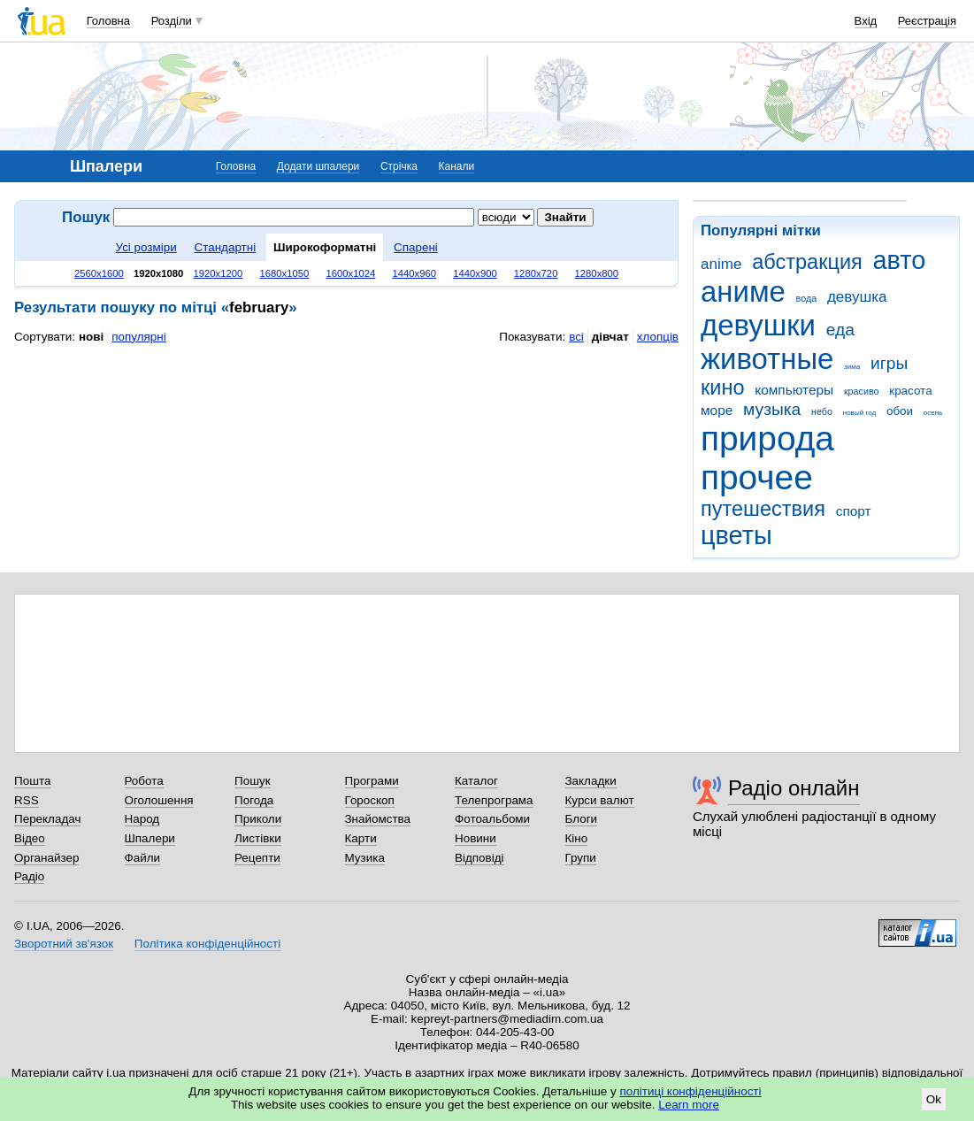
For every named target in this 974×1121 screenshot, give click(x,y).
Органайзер (46, 857)
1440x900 (475, 273)
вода (806, 298)
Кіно (576, 838)
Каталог (476, 780)
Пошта (32, 780)
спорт (853, 510)
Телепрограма (494, 800)
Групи (580, 857)
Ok (933, 1099)
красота (910, 390)
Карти (361, 838)
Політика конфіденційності (207, 943)
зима (852, 367)
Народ (142, 818)
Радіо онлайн (794, 788)
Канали (457, 166)
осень (933, 413)
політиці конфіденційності (691, 1091)
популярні (138, 336)
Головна (108, 20)
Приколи (257, 818)
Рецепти (257, 857)
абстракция (807, 261)
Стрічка (399, 166)
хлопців (658, 336)
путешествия (763, 508)
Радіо (29, 876)
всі (576, 336)
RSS (26, 800)
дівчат (610, 336)
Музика (365, 857)
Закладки (591, 780)
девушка (857, 296)
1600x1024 (350, 273)
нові (91, 336)
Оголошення (159, 800)
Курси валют (599, 800)
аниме (743, 291)
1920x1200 (217, 273)
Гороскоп (370, 800)
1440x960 (414, 273)
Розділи (171, 20)
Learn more (688, 1104)
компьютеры (794, 389)
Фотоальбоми (492, 818)
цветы (736, 535)
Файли (143, 857)
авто (899, 260)
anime (721, 264)
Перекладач (47, 818)
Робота (144, 780)
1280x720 (536, 273)
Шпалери (150, 838)
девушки (758, 325)
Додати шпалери (318, 166)
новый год (859, 413)
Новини (475, 838)
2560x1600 (99, 273)
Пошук (252, 780)
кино (723, 387)
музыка (772, 409)
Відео (29, 838)
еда (840, 329)
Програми (372, 780)
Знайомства (378, 818)
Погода (253, 800)
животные (767, 358)
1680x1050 (284, 273)
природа (767, 438)
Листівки (257, 838)
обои (899, 411)
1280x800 (597, 273)
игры (889, 363)
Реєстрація (927, 20)
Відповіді (479, 857)
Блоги (581, 818)
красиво (861, 391)
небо (821, 411)
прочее (757, 477)
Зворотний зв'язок (63, 943)
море (716, 410)
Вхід (866, 20)
